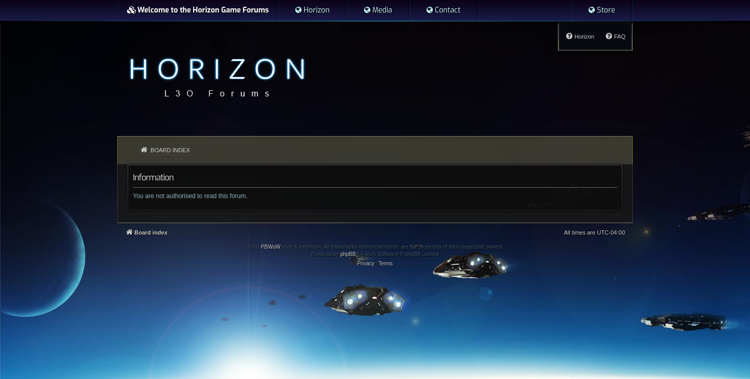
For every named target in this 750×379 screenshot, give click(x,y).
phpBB (348, 254)
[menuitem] (312, 10)
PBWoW (271, 247)
